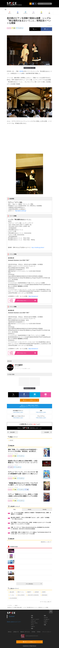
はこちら (26, 300)
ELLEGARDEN (13, 598)
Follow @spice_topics (18, 412)
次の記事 (48, 432)
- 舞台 (32, 617)
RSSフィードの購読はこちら (30, 400)
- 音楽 (32, 615)
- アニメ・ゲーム (34, 622)
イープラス (10, 605)
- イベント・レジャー (35, 619)
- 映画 (32, 628)
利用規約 (38, 631)
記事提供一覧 (16, 631)
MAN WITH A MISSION (33, 595)
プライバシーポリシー (46, 631)
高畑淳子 (28, 592)
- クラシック (33, 621)
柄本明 (43, 592)
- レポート (45, 621)
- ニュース (45, 617)
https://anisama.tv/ (33, 296)
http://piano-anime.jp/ (20, 210)
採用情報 (33, 631)
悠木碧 (21, 71)
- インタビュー (46, 619)
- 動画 (44, 615)
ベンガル (11, 595)
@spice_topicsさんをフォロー (14, 621)
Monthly (44, 509)
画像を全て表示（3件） (29, 67)
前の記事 (11, 432)
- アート (32, 624)
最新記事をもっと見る (46, 541)
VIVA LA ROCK (20, 595)
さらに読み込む (34, 583)
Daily (14, 509)
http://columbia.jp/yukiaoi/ (38, 247)
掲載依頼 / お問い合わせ (25, 631)
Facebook (11, 616)
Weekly (29, 509)
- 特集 (44, 624)
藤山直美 (11, 592)
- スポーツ (33, 626)
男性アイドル (20, 592)
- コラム (45, 622)
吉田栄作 (36, 592)
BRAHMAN (44, 595)
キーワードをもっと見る (45, 601)
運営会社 (9, 631)
